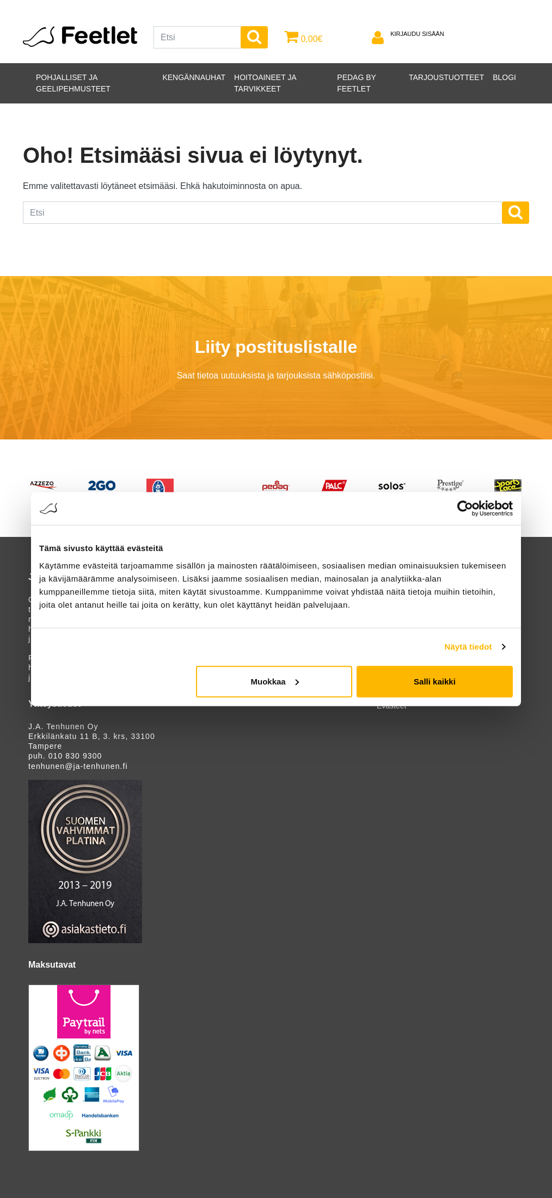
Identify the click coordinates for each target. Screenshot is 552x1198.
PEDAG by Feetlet (356, 83)
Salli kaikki (435, 681)
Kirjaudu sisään (417, 33)
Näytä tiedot (468, 646)
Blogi (504, 77)
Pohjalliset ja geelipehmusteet (73, 83)
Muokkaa (275, 681)
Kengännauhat (193, 77)
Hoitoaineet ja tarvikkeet (265, 83)
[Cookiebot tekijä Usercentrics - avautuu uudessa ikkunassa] (465, 508)
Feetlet (80, 36)
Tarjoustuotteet (446, 77)
